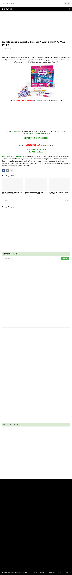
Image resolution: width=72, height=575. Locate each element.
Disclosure (42, 572)
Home (35, 572)
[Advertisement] (36, 27)
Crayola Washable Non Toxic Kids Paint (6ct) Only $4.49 (12, 193)
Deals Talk (8, 3)
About (59, 572)
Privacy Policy (51, 572)
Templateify (11, 572)
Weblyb (25, 572)
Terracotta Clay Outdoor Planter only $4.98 (59, 193)
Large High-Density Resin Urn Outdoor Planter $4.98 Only (34, 193)
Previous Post (7, 200)
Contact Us (67, 572)
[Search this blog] (32, 258)
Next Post (66, 200)
